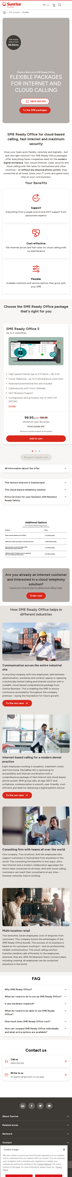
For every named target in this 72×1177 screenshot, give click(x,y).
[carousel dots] (32, 451)
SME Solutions (14, 12)
